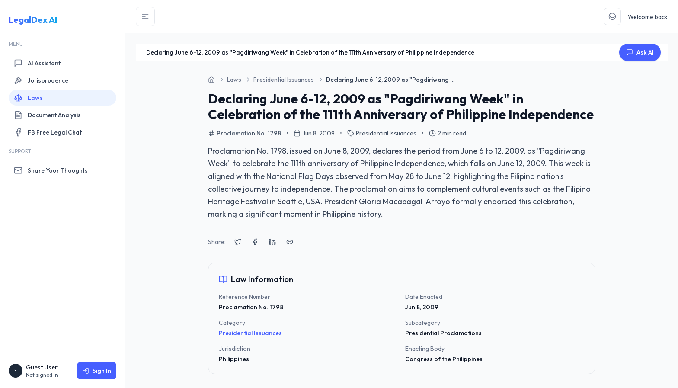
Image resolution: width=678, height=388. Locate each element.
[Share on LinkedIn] (272, 242)
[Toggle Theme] (612, 16)
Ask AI (640, 52)
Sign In (96, 371)
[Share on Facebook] (255, 242)
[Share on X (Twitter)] (238, 242)
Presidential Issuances (250, 333)
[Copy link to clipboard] (290, 242)
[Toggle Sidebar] (145, 16)
